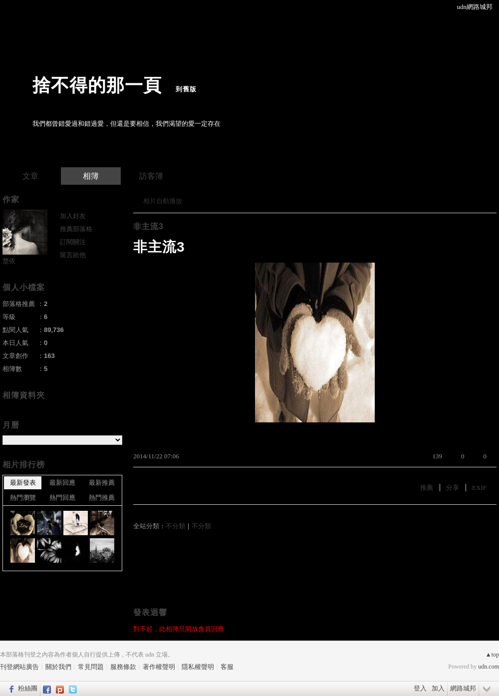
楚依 (8, 261)
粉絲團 (27, 688)
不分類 (175, 526)
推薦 (426, 487)
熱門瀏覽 (23, 497)
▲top (492, 654)
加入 (438, 688)
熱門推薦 (102, 497)
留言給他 (73, 255)
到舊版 (186, 89)
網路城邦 (463, 688)
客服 (227, 667)
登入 (420, 688)
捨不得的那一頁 (97, 85)
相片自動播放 (162, 201)
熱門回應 (62, 497)
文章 (30, 176)
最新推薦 (102, 482)
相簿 (91, 176)
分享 (452, 487)
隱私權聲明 (198, 667)
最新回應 (62, 482)
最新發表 (23, 482)
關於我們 (58, 667)
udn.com (488, 666)
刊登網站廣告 (19, 667)
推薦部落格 (76, 229)
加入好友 (73, 216)
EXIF (479, 487)
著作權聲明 (159, 667)
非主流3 (148, 226)
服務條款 (123, 667)
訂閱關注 (73, 242)
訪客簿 (151, 176)
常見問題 (91, 667)
